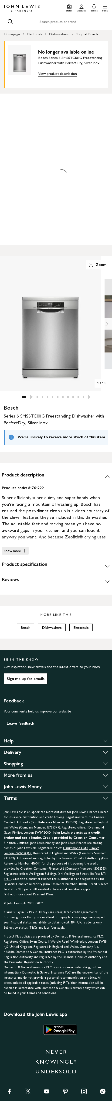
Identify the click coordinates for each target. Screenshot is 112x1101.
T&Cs (33, 928)
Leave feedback (20, 723)
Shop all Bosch (87, 34)
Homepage (12, 34)
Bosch (25, 627)
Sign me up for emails (25, 678)
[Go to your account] (81, 7)
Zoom (97, 265)
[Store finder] (69, 7)
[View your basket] (94, 7)
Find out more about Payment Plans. (29, 894)
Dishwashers (59, 34)
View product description (57, 73)
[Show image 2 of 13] (106, 324)
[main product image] (23, 63)
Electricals (34, 34)
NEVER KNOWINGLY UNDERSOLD (56, 1061)
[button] (105, 7)
